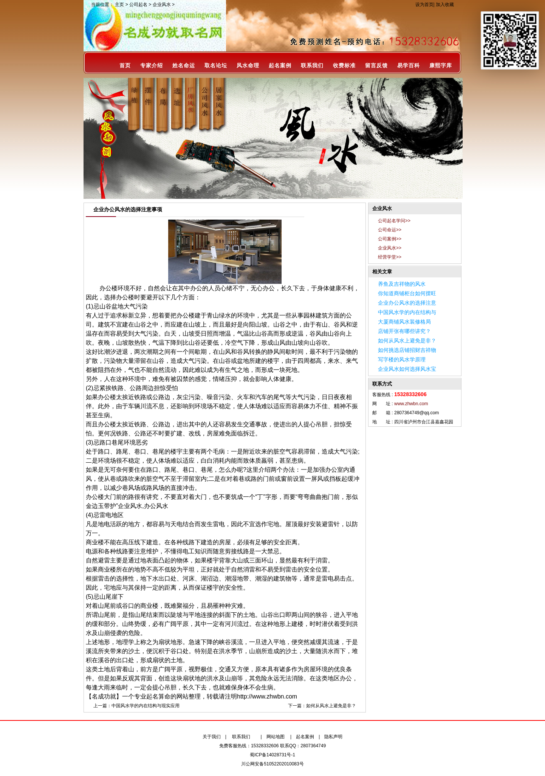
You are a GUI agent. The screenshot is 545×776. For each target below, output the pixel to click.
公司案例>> (389, 239)
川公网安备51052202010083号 (272, 764)
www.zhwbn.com (411, 403)
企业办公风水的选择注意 (407, 303)
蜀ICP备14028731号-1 (272, 754)
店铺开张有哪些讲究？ (404, 331)
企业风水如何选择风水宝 (407, 369)
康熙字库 (440, 65)
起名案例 (280, 65)
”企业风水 (129, 506)
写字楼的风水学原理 (402, 359)
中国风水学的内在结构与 (407, 312)
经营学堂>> (389, 257)
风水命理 (248, 65)
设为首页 (424, 4)
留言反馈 (376, 65)
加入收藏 (445, 4)
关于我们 (212, 736)
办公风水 (156, 506)
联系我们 (312, 65)
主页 (119, 4)
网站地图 (275, 736)
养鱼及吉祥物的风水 (402, 284)
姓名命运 (183, 65)
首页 (125, 65)
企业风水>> (389, 248)
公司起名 (138, 4)
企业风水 (162, 4)
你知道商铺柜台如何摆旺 (407, 293)
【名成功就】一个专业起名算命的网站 (137, 696)
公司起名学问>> (394, 220)
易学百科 (408, 65)
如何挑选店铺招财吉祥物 (407, 350)
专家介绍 (151, 65)
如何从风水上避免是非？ (331, 705)
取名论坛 (215, 65)
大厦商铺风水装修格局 (404, 322)
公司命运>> (389, 229)
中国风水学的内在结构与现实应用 (145, 705)
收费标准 (344, 65)
